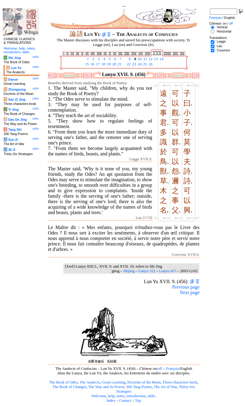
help (111, 396)
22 (128, 64)
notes (120, 396)
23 (133, 64)
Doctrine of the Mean (144, 382)
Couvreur (223, 50)
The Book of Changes (69, 387)
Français (172, 368)
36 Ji (11, 149)
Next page (190, 292)
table (151, 396)
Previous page (186, 287)
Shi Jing (14, 58)
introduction (136, 396)
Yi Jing (13, 109)
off (160, 368)
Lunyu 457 (167, 271)
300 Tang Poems (139, 387)
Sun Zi (13, 139)
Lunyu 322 (146, 271)
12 (150, 59)
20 (113, 64)
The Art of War (165, 387)
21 (119, 64)
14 (161, 59)
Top (138, 400)
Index (110, 400)
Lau (219, 46)
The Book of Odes (63, 382)
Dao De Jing (17, 119)
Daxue (13, 79)
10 (139, 59)
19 (108, 64)
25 (144, 64)
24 (139, 64)
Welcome (98, 396)
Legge (221, 41)
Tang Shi (15, 129)
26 (150, 64)
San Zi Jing (16, 99)
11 (144, 59)
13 (155, 59)
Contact (125, 400)
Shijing (129, 271)
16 (91, 64)
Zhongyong (17, 89)
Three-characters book (180, 382)
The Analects (89, 382)
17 (97, 64)
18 (102, 64)
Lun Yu (16, 68)
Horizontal (224, 31)
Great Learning (114, 382)
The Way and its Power (106, 387)
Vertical (222, 27)
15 (86, 64)
